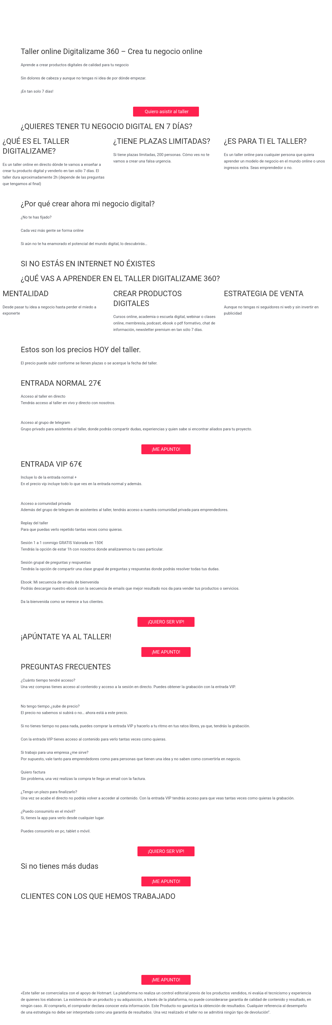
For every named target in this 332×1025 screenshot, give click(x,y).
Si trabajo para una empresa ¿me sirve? (54, 752)
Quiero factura (33, 772)
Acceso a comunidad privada (46, 503)
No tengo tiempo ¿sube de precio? (50, 706)
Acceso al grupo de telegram (45, 422)
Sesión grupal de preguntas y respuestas (56, 562)
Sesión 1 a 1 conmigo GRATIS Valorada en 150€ (62, 542)
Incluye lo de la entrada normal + (49, 477)
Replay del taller (34, 523)
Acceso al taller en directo (43, 396)
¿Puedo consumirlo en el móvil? (48, 811)
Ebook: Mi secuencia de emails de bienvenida (60, 582)
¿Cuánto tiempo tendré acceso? (48, 680)
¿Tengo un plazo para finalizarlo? (49, 792)
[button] (166, 396)
